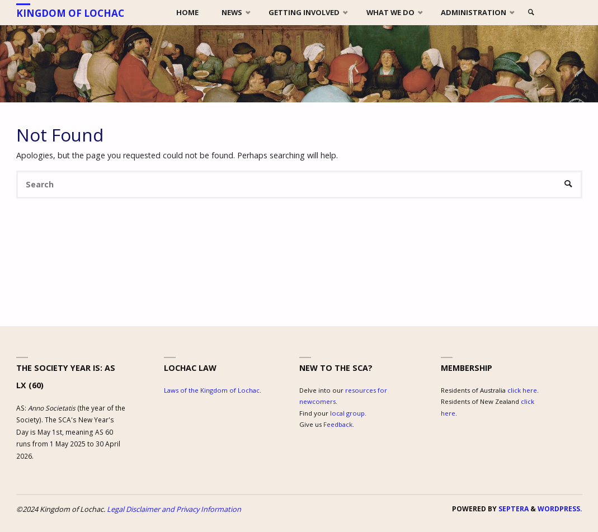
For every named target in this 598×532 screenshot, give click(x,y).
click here (522, 390)
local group (347, 413)
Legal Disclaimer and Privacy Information (174, 509)
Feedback (337, 424)
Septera (513, 509)
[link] (531, 12)
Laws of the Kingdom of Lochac (212, 390)
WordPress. (560, 509)
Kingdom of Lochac (70, 13)
